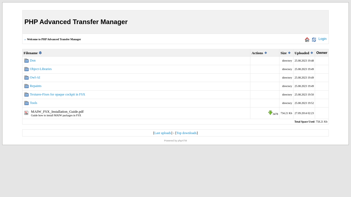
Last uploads (162, 133)
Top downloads (186, 133)
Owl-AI (35, 77)
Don (33, 60)
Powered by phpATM (175, 140)
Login (323, 39)
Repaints (35, 86)
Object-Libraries (41, 69)
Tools (33, 103)
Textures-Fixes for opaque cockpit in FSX (57, 94)
